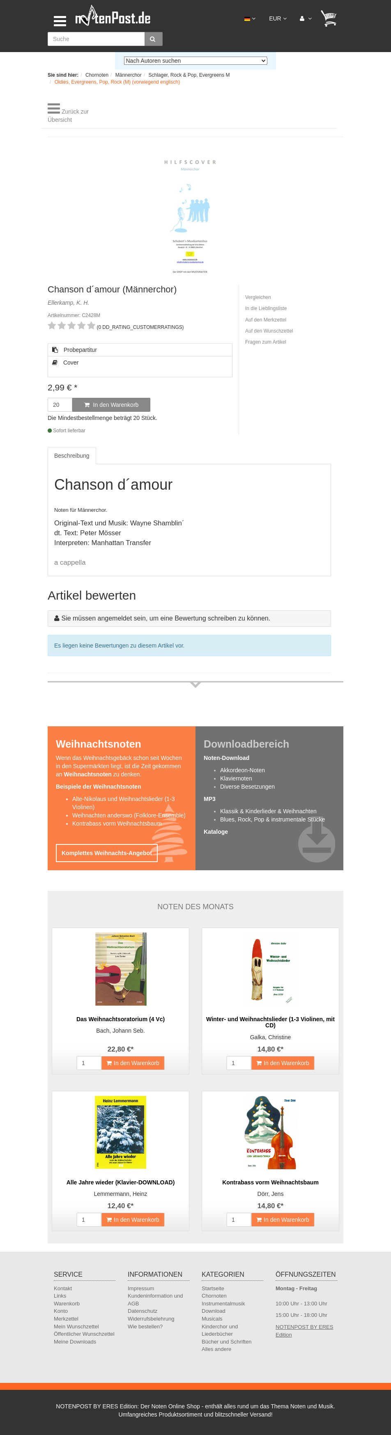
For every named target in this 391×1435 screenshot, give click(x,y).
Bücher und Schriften (226, 1342)
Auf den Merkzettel (265, 320)
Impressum (141, 1288)
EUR (277, 18)
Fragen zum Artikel (265, 342)
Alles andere (216, 1349)
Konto (61, 1311)
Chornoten (214, 1296)
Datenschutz (142, 1311)
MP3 (210, 799)
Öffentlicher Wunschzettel (84, 1334)
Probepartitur (74, 350)
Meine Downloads (75, 1342)
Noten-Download (226, 758)
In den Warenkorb (111, 405)
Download (213, 1311)
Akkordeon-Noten (242, 770)
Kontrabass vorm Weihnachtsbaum (117, 823)
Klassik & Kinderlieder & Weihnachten (268, 811)
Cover (65, 362)
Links (60, 1296)
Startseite (213, 1288)
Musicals (212, 1319)
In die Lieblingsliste (266, 308)
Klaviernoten (236, 778)
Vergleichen (258, 297)
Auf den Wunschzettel (269, 331)
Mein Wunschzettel (76, 1326)
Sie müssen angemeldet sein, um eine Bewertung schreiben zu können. (165, 618)
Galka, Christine (270, 1037)
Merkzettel (66, 1319)
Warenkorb (67, 1303)
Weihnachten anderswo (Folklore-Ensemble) (129, 815)
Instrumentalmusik (223, 1303)
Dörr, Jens (271, 1194)
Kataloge (216, 831)
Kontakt (63, 1288)
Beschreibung (72, 455)
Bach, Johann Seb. (120, 1030)
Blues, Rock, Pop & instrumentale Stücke (272, 819)
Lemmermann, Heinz (120, 1194)
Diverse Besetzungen (247, 786)
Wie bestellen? (145, 1326)
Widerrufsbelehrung (151, 1319)
